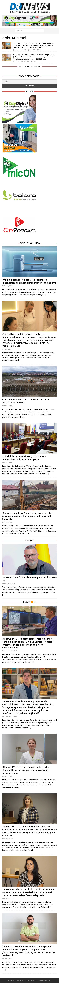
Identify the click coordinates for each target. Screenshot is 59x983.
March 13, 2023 (9, 839)
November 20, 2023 (10, 651)
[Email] (29, 81)
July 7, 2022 (8, 958)
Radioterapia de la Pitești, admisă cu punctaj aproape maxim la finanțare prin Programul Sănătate (27, 515)
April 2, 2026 (8, 406)
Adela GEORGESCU (34, 50)
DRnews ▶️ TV (29, 602)
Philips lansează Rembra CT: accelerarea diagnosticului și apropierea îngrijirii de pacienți (29, 281)
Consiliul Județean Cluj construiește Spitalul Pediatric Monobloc (26, 401)
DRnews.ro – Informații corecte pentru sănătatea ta (29, 579)
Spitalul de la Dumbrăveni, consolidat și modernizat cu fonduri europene (24, 458)
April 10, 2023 (19, 61)
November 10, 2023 (10, 716)
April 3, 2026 (8, 286)
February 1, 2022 (9, 583)
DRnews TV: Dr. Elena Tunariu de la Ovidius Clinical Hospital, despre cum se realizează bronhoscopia (26, 769)
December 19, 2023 (20, 50)
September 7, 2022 (10, 898)
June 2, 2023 (8, 776)
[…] (45, 295)
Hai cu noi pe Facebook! (29, 66)
